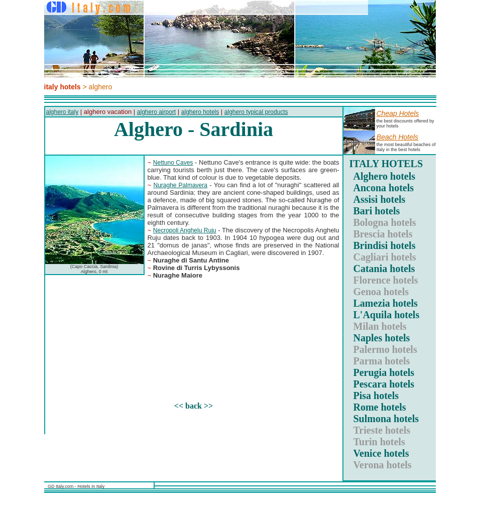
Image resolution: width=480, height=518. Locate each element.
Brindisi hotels (384, 245)
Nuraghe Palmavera (180, 185)
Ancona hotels (383, 187)
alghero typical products (256, 111)
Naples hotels (381, 337)
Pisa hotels (376, 395)
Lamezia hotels (385, 303)
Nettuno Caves (173, 162)
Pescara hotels (384, 384)
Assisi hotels (379, 199)
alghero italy (62, 111)
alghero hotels (200, 111)
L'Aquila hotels (386, 314)
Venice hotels (381, 453)
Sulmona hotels (386, 418)
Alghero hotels (384, 176)
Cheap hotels (398, 113)
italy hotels (62, 87)
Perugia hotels (384, 372)
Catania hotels (384, 268)
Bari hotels (376, 210)
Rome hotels (379, 407)
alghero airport (156, 111)
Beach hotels (397, 137)
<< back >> (193, 406)
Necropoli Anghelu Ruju (184, 230)
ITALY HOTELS (386, 163)
